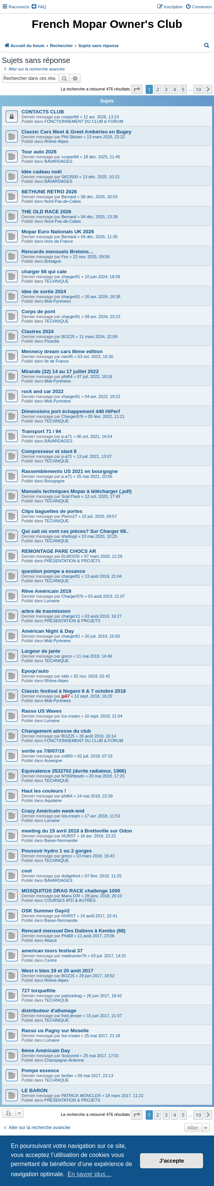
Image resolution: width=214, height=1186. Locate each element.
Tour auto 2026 (39, 152)
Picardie (52, 341)
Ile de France (57, 361)
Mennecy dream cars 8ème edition (62, 351)
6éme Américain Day (46, 1050)
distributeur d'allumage (49, 1010)
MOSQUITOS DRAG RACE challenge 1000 (71, 891)
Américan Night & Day (48, 631)
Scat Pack (71, 496)
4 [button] (174, 89)
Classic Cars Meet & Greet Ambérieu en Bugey (76, 132)
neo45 (67, 356)
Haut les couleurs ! (44, 791)
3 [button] (166, 89)
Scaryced (70, 1055)
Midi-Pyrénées (58, 301)
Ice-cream (71, 716)
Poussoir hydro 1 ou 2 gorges (57, 851)
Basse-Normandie (61, 840)
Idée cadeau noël (42, 171)
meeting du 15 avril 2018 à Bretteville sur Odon (77, 831)
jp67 (66, 696)
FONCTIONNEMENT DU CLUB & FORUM (84, 121)
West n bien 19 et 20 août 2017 (57, 970)
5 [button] (183, 89)
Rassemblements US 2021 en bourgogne (70, 471)
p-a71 (67, 436)
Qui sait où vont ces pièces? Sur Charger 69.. (75, 531)
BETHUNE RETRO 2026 (49, 191)
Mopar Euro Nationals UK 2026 (58, 231)
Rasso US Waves (42, 711)
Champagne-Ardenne (64, 1060)
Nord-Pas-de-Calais (63, 201)
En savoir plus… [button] (90, 1174)
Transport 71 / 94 (41, 431)
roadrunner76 (74, 955)
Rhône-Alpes (57, 141)
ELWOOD (71, 556)
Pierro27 (69, 516)
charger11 (71, 616)
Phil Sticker (72, 137)
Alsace (51, 940)
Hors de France (59, 241)
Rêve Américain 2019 (46, 591)
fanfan (67, 1075)
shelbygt (69, 536)
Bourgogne (55, 481)
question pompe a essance (53, 571)
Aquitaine (53, 800)
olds (65, 676)
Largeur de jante (41, 651)
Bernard (69, 196)
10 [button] (198, 89)
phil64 (67, 376)
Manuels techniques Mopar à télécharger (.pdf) (77, 491)
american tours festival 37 (52, 950)
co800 (67, 756)
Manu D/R (71, 896)
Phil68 (67, 935)
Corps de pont (38, 311)
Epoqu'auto (35, 671)
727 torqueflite (38, 990)
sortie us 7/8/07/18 (43, 751)
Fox (65, 256)
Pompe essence (40, 1070)
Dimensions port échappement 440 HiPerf (71, 411)
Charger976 (72, 416)
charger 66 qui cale (44, 271)
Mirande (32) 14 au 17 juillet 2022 (60, 371)
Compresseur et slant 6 (49, 451)
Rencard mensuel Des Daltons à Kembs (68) (74, 930)
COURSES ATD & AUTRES (70, 900)
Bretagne (53, 261)
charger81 (71, 276)
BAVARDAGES (58, 161)
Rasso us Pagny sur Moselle (55, 1030)
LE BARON (35, 1090)
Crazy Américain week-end (53, 811)
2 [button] (157, 89)
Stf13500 (70, 176)
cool (27, 871)
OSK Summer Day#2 (46, 911)
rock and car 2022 (42, 391)
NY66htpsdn (73, 776)
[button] (136, 89)
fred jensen (72, 1015)
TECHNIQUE (57, 281)
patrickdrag (72, 995)
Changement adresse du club (56, 731)
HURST (69, 836)
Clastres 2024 (38, 331)
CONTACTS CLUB (43, 112)
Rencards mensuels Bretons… (58, 251)
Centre (51, 960)
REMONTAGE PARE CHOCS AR (59, 551)
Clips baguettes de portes (52, 511)
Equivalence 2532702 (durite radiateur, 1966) (74, 771)
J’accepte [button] (171, 1161)
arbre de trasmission (46, 611)
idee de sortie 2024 (44, 291)
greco (67, 656)
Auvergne (53, 760)
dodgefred (71, 876)
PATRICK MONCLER (81, 1095)
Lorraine (52, 600)
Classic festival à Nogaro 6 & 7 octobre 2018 (74, 691)
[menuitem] (38, 6)
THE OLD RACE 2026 (46, 211)
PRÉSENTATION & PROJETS (72, 561)
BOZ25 (68, 336)
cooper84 (70, 117)
